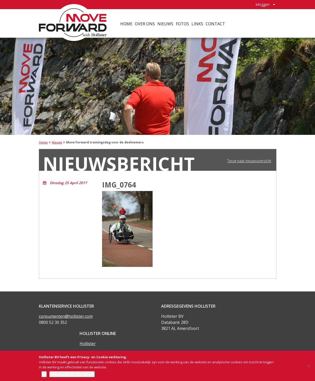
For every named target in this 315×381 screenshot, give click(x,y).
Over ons (145, 23)
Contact (216, 23)
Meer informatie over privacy (72, 374)
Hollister (88, 343)
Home (127, 23)
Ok (44, 374)
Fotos (182, 23)
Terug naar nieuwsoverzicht (249, 161)
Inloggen (262, 4)
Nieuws (166, 23)
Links (198, 23)
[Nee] (308, 365)
